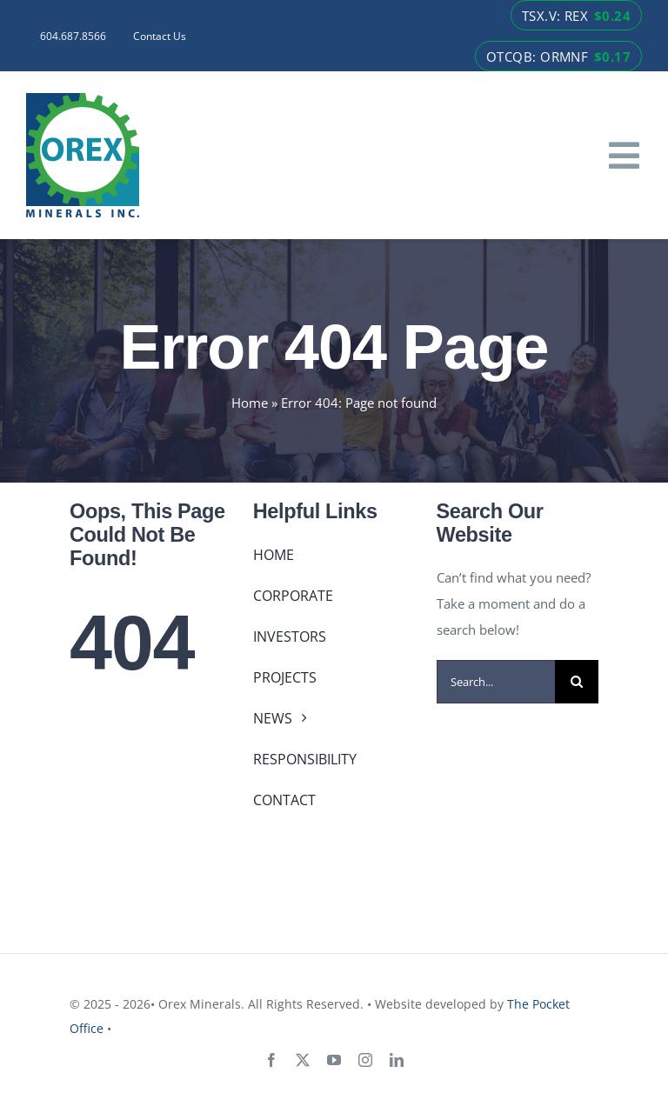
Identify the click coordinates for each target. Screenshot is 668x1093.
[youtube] (334, 1060)
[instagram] (365, 1060)
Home (249, 402)
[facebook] (271, 1060)
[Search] (576, 681)
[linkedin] (397, 1060)
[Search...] (496, 681)
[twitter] (303, 1060)
